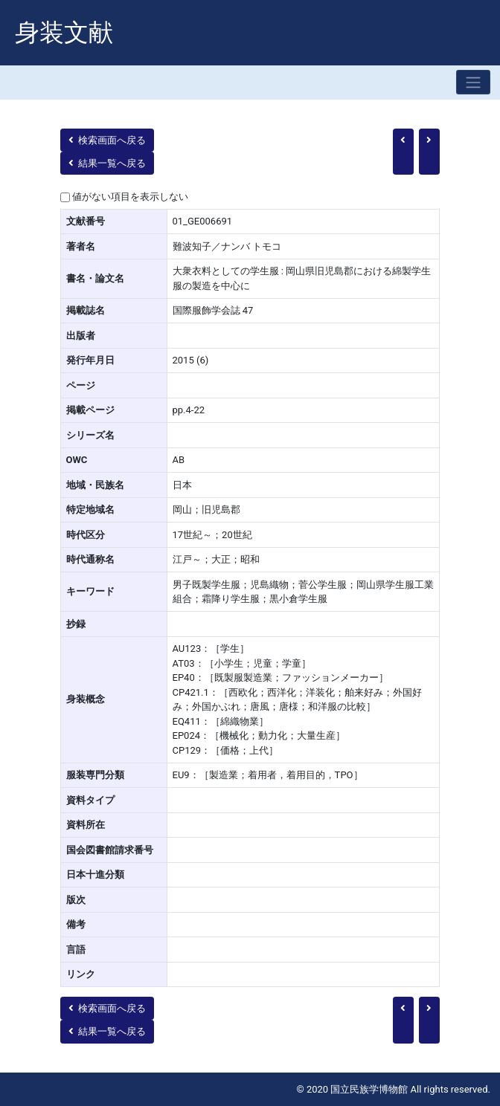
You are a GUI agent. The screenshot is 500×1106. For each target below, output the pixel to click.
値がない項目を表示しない (130, 196)
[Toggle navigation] (473, 82)
